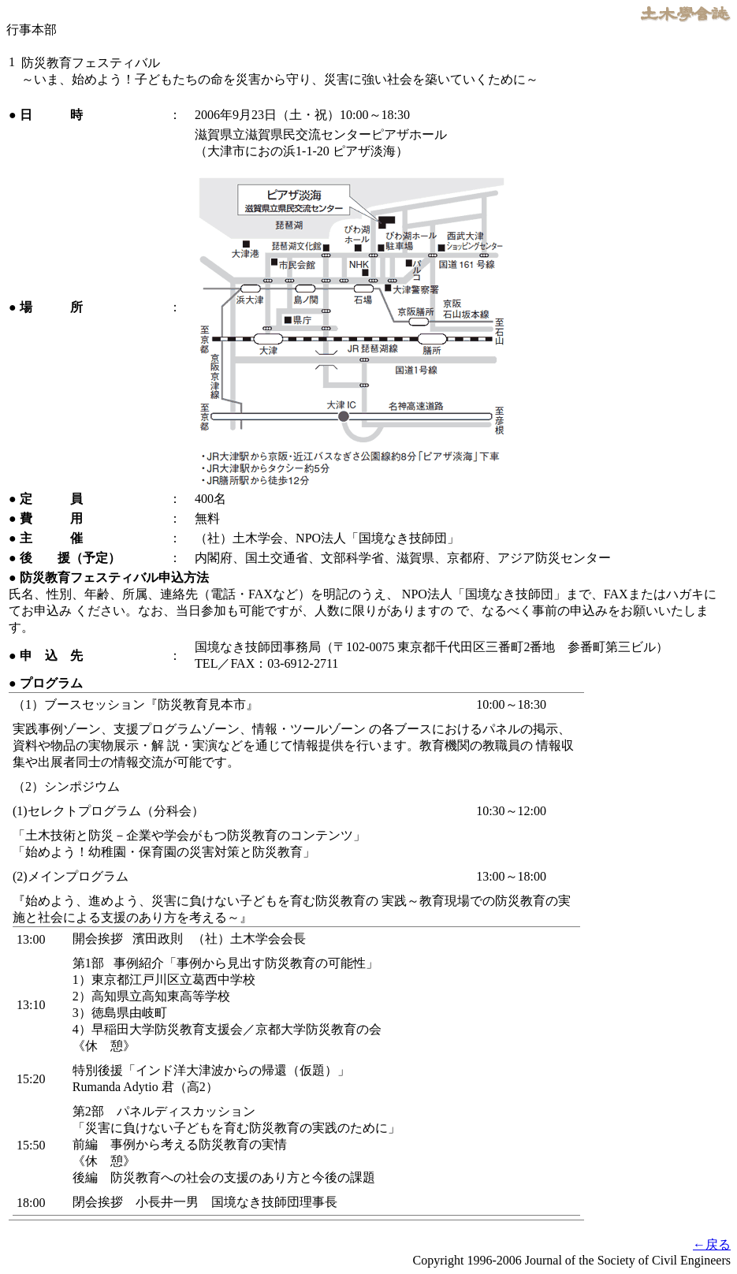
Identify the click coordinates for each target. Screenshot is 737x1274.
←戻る (712, 1244)
